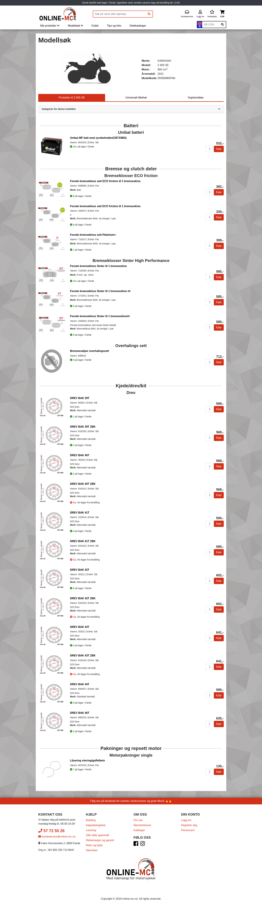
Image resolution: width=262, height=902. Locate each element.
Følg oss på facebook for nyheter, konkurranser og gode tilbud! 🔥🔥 (131, 797)
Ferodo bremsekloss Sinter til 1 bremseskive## (100, 316)
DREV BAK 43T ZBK (83, 655)
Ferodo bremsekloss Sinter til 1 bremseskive (98, 266)
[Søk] (149, 14)
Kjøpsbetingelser (96, 821)
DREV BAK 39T (79, 398)
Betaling (91, 816)
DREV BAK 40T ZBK (83, 483)
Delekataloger (137, 25)
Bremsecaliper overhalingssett (89, 351)
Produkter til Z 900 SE (72, 97)
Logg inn (186, 816)
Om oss (138, 816)
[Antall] (210, 149)
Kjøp (219, 148)
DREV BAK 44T (79, 684)
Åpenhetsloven (142, 821)
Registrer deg (189, 821)
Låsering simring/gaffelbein (87, 760)
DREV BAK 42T (79, 569)
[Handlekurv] (222, 14)
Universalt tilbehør (136, 97)
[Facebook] (136, 840)
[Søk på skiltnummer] (222, 25)
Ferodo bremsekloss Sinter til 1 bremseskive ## (100, 291)
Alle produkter (49, 25)
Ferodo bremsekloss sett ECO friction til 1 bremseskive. (105, 181)
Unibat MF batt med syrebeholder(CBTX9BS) (98, 137)
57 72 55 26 (51, 826)
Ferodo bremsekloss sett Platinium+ (93, 234)
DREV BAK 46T (79, 712)
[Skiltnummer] (210, 24)
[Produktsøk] (119, 14)
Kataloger (139, 826)
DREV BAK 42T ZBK (83, 598)
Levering (91, 826)
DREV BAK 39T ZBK (83, 426)
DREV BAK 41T (79, 512)
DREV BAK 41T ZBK (83, 541)
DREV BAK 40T (79, 455)
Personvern (188, 826)
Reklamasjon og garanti (100, 836)
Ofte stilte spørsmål (97, 831)
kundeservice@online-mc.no (57, 832)
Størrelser (92, 846)
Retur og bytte (94, 841)
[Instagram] (142, 840)
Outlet (95, 25)
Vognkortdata (195, 97)
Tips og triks (114, 25)
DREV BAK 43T (79, 627)
